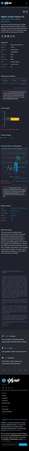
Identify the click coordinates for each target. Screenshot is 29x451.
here (4, 196)
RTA (12, 220)
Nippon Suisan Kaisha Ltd (10, 7)
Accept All (23, 444)
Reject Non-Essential (9, 444)
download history (20, 181)
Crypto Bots (5, 398)
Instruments (3, 7)
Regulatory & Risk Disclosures (13, 430)
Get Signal (15, 119)
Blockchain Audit (6, 403)
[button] (24, 11)
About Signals (5, 409)
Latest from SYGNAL (7, 411)
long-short (13, 215)
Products (4, 395)
